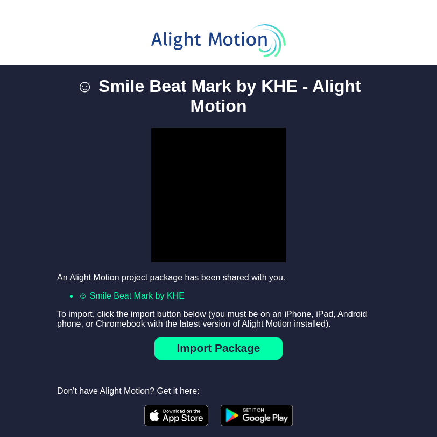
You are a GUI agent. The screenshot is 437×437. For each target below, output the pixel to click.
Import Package (218, 348)
